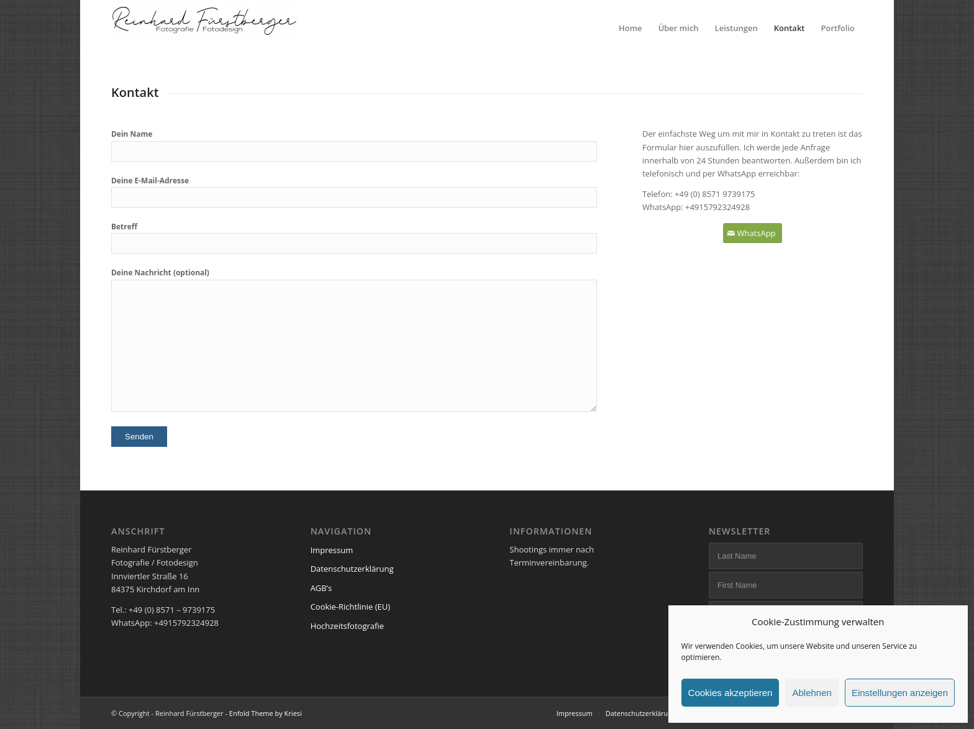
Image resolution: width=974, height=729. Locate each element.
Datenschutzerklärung (352, 568)
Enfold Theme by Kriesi (265, 713)
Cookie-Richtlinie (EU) (350, 606)
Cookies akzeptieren (730, 692)
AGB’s (321, 588)
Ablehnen (811, 692)
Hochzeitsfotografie (347, 625)
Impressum (332, 550)
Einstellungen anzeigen (900, 692)
